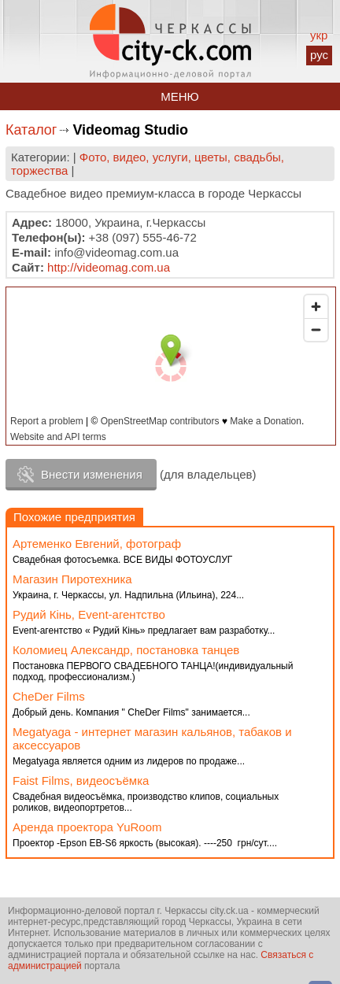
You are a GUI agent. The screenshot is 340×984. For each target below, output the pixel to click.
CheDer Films (49, 696)
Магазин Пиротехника (72, 579)
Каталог (31, 130)
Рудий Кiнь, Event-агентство (89, 614)
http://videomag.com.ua (108, 267)
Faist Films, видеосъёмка (81, 780)
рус (319, 54)
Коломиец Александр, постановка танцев (126, 650)
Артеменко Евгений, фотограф (97, 543)
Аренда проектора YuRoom (87, 827)
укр (318, 35)
